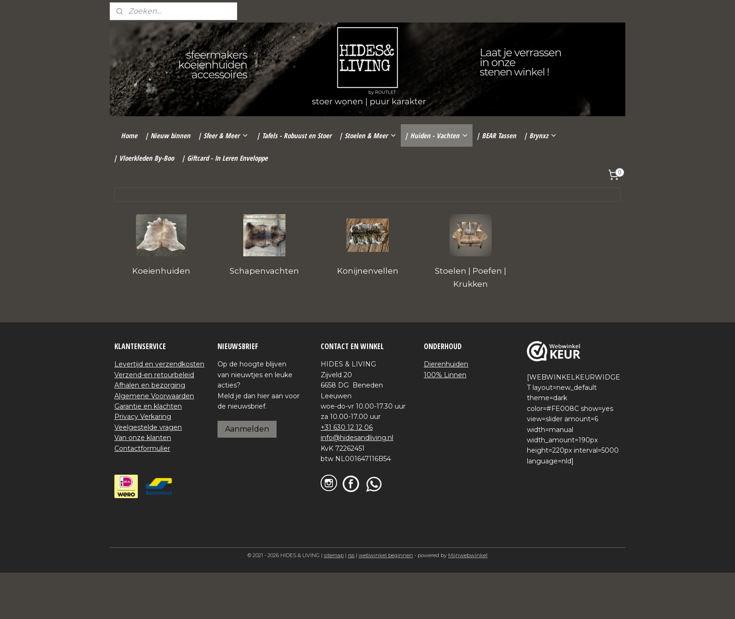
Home (129, 135)
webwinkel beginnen (386, 555)
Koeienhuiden (161, 271)
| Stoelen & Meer (368, 135)
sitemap (334, 555)
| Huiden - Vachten (437, 135)
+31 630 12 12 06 (347, 427)
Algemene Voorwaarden (154, 396)
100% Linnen (445, 375)
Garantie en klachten (148, 406)
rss (351, 555)
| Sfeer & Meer (223, 135)
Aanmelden (247, 429)
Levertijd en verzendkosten (159, 364)
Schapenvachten (264, 271)
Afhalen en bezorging (149, 385)
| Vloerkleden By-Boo (143, 158)
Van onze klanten (142, 437)
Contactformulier (142, 448)
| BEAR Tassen (496, 135)
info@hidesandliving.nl (357, 437)
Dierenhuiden (446, 364)
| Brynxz (540, 135)
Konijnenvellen (367, 271)
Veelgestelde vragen (148, 427)
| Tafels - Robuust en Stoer (293, 135)
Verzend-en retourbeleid (154, 375)
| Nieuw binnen (167, 135)
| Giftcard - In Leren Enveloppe (224, 158)
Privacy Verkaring (142, 416)
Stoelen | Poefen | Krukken (470, 277)
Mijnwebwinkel (468, 555)
